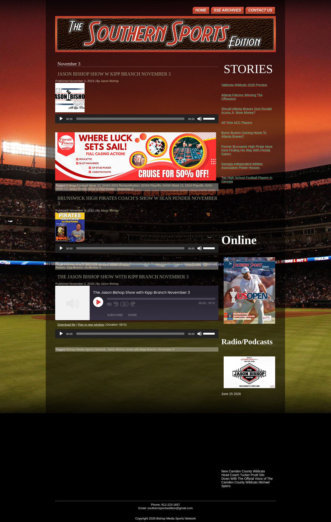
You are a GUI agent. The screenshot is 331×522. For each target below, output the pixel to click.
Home (200, 10)
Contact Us (260, 10)
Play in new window (91, 324)
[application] (136, 118)
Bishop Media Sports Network (86, 264)
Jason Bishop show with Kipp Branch (131, 349)
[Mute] (199, 118)
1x (124, 304)
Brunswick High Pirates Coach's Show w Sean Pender (165, 264)
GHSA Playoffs (151, 185)
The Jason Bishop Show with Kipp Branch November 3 (122, 276)
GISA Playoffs (194, 185)
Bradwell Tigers (117, 264)
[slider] (130, 119)
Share (132, 315)
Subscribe (115, 315)
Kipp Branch (75, 267)
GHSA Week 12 (173, 185)
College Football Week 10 (83, 185)
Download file (66, 324)
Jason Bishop (110, 81)
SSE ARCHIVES (227, 10)
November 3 (125, 189)
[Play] (61, 118)
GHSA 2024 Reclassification (121, 185)
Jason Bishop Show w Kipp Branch (92, 189)
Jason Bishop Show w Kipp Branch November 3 (114, 73)
